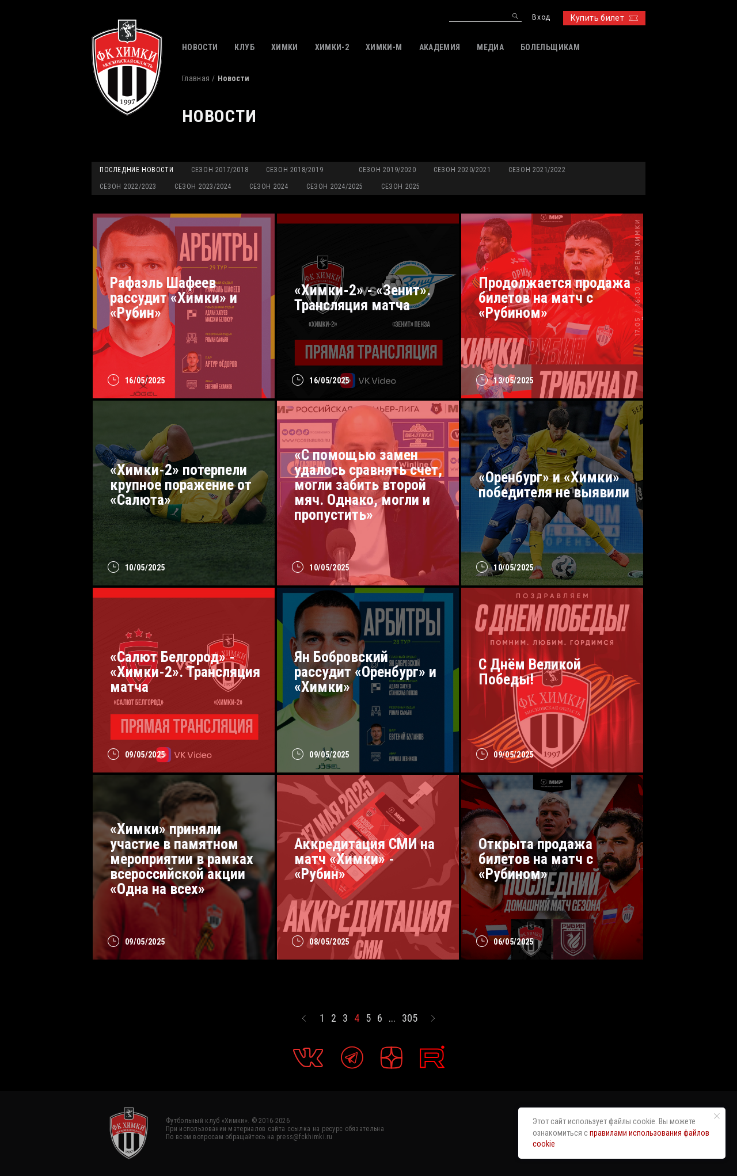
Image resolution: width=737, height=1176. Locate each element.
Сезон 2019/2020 (387, 170)
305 (409, 1018)
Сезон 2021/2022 (536, 170)
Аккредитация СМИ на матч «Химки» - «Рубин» (364, 858)
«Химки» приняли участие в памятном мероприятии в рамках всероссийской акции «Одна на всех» (181, 858)
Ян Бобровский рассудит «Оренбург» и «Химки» (365, 671)
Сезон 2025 (400, 186)
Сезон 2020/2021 (462, 170)
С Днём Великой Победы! (529, 672)
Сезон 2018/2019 (294, 170)
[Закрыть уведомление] (717, 1116)
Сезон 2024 (268, 186)
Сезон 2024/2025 (334, 186)
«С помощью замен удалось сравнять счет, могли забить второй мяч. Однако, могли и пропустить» (368, 484)
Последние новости (136, 170)
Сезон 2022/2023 (128, 186)
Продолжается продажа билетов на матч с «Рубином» (554, 297)
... (392, 1018)
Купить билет (604, 17)
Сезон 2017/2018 (219, 170)
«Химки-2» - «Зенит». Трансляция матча (362, 297)
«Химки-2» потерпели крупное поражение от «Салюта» (181, 484)
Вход (541, 17)
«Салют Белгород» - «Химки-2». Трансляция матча (185, 671)
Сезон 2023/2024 (202, 186)
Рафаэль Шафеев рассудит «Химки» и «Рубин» (173, 297)
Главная (196, 78)
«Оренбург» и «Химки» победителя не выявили (553, 485)
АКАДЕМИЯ (440, 47)
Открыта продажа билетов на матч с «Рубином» (535, 858)
